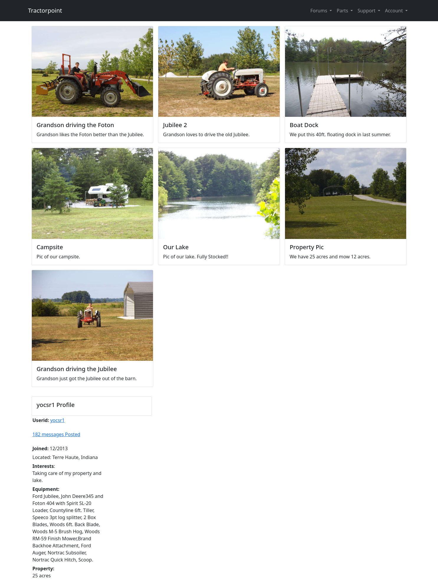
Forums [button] (319, 10)
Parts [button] (343, 10)
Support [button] (367, 10)
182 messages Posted (56, 434)
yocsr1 (57, 420)
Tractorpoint (45, 10)
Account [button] (394, 10)
